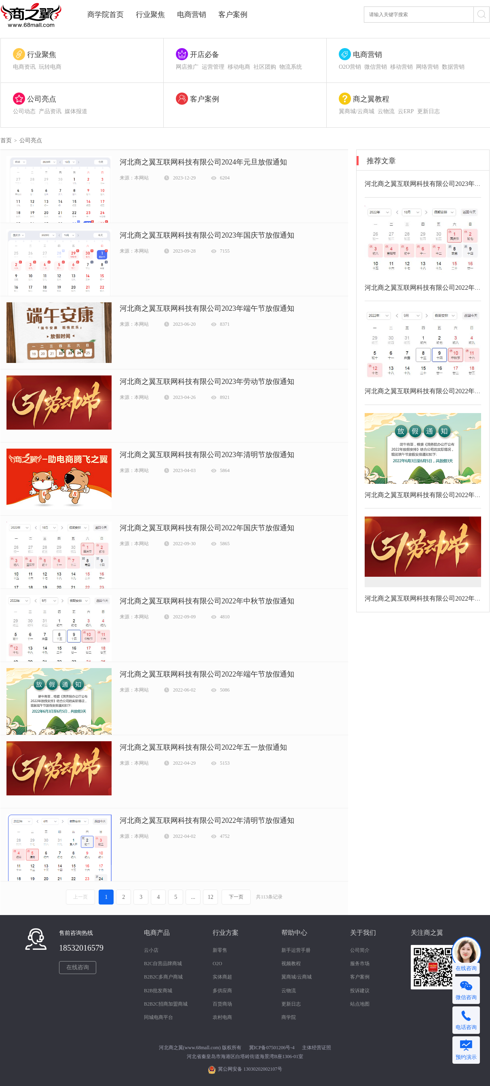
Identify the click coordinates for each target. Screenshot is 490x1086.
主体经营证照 (316, 1047)
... (193, 897)
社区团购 (264, 67)
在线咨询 (77, 967)
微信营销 (375, 67)
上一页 (80, 897)
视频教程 (291, 963)
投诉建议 (360, 990)
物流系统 (290, 67)
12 (210, 897)
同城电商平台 (158, 1017)
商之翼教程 (371, 99)
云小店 (151, 950)
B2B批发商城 (158, 990)
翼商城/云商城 (356, 111)
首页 (6, 140)
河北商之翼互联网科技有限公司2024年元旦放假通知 (203, 162)
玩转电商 (50, 67)
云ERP (406, 111)
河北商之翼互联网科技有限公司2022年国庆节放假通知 (207, 528)
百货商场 (222, 1004)
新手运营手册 (295, 950)
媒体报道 (76, 111)
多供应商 (222, 990)
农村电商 (222, 1017)
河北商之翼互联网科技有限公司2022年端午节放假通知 (207, 674)
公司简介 (360, 950)
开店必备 (204, 55)
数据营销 (453, 67)
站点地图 (360, 1004)
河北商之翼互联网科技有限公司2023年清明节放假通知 (207, 455)
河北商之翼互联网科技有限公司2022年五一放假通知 (203, 747)
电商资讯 (24, 67)
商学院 (288, 1017)
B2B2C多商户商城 (163, 977)
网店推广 (187, 67)
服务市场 (360, 963)
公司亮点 (41, 99)
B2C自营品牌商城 (163, 963)
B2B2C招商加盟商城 (166, 1004)
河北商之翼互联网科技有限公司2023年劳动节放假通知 (207, 381)
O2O (217, 963)
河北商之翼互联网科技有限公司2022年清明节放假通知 (207, 820)
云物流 (386, 111)
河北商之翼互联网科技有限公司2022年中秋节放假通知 (207, 601)
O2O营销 (350, 67)
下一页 (236, 897)
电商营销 (191, 15)
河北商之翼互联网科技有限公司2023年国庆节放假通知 (207, 235)
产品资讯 (50, 111)
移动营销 (401, 67)
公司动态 (24, 111)
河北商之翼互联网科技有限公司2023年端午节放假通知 (207, 308)
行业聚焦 (150, 15)
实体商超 (222, 977)
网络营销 (427, 67)
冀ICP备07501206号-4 (272, 1047)
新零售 (220, 950)
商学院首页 (105, 15)
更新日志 (428, 111)
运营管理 (213, 67)
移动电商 (239, 67)
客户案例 (232, 15)
